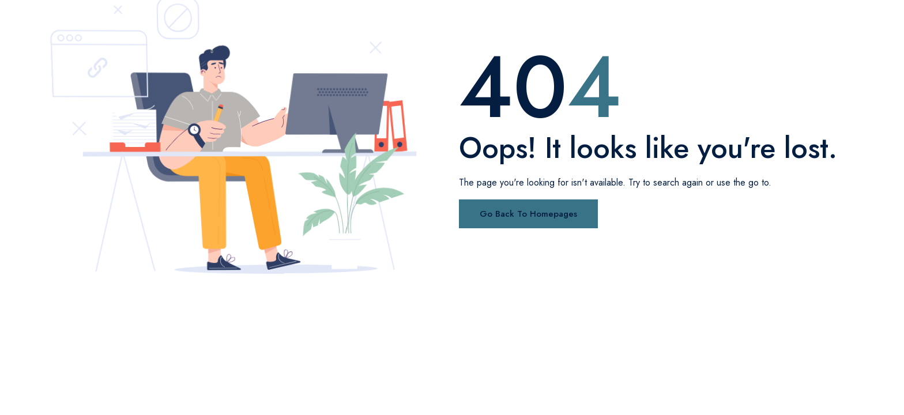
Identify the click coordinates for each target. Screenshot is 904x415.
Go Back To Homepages (528, 213)
